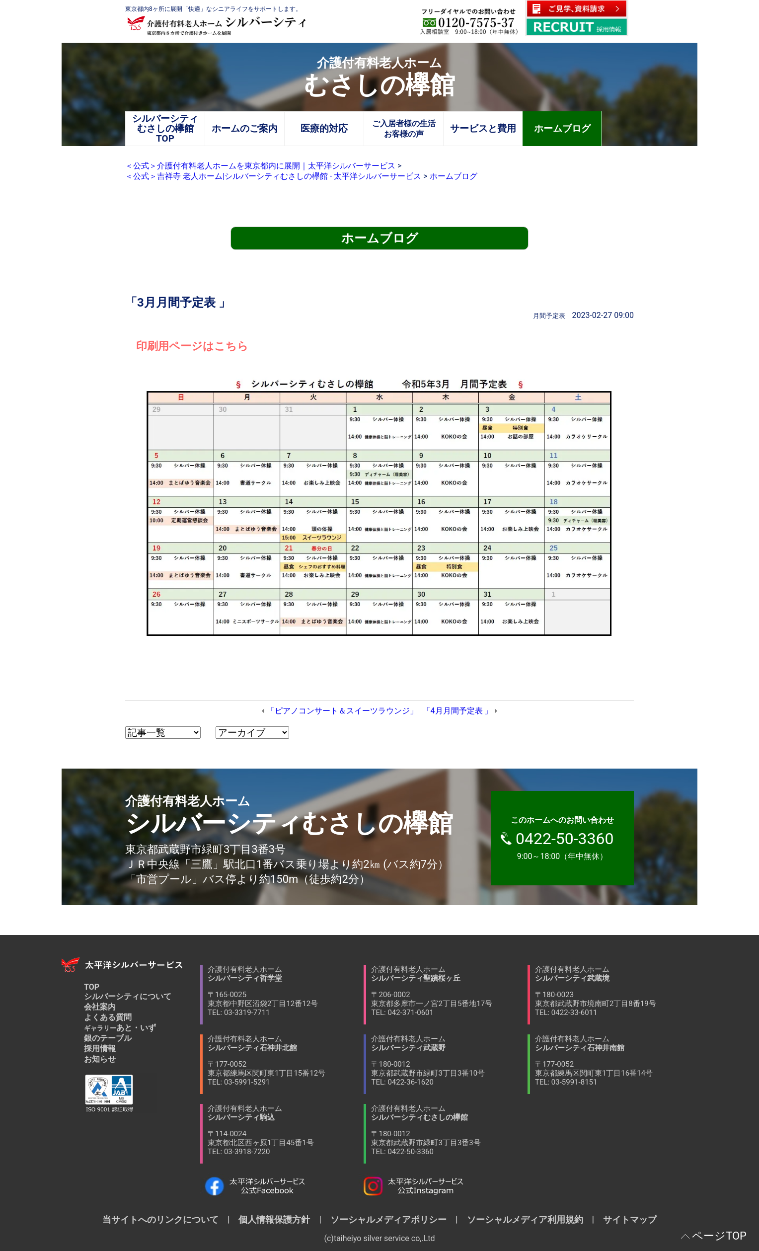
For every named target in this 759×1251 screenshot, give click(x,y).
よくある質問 (108, 1017)
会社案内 (100, 1007)
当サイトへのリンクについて (165, 1219)
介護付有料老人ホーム (286, 991)
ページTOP (719, 1236)
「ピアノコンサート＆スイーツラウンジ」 (342, 710)
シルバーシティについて (127, 996)
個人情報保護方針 (274, 1219)
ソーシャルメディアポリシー (388, 1219)
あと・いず (120, 1027)
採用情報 (100, 1048)
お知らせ (100, 1059)
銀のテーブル (108, 1038)
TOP (91, 987)
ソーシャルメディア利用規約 (525, 1219)
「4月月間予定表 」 (458, 710)
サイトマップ (625, 1219)
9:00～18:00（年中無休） (567, 838)
